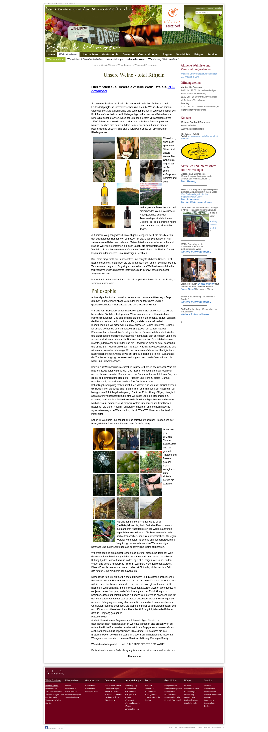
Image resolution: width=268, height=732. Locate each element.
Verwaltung (189, 694)
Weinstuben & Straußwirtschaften (85, 59)
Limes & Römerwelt (172, 700)
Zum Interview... (191, 199)
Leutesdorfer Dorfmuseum (169, 692)
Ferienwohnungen (73, 694)
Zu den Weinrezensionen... (197, 202)
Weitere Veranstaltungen (132, 707)
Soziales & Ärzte (112, 697)
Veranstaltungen (148, 54)
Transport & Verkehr (113, 694)
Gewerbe (128, 54)
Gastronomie (110, 54)
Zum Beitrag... (189, 181)
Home (51, 54)
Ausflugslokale (91, 691)
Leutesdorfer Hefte (172, 697)
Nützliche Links (190, 703)
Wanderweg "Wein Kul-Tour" (163, 59)
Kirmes (128, 697)
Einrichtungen (190, 691)
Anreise (218, 8)
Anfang (213, 221)
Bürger (198, 54)
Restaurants (90, 686)
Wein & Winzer (68, 54)
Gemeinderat (189, 697)
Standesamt (110, 700)
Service (212, 54)
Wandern (148, 686)
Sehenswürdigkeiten (173, 689)
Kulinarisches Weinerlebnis (130, 690)
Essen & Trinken (112, 691)
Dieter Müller (206, 283)
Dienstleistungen (112, 689)
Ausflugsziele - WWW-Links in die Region (152, 697)
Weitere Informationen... (196, 251)
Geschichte (183, 54)
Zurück (213, 224)
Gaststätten (90, 689)
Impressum (200, 8)
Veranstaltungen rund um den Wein (126, 59)
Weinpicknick (130, 694)
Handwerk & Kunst (113, 686)
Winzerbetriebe (55, 59)
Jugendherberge (72, 697)
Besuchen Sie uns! (54, 728)
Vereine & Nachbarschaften (191, 687)
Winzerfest (129, 700)
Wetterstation (209, 689)
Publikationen (210, 691)
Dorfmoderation (190, 700)
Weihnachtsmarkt (132, 703)
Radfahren (149, 689)
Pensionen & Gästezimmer (71, 690)
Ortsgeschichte (170, 686)
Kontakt (210, 8)
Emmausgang (131, 686)
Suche (207, 706)
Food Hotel (188, 289)
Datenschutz (209, 703)
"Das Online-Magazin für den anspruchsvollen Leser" (194, 195)
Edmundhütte (150, 691)
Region (167, 54)
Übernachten (90, 54)
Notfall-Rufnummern (212, 694)
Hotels (68, 686)
